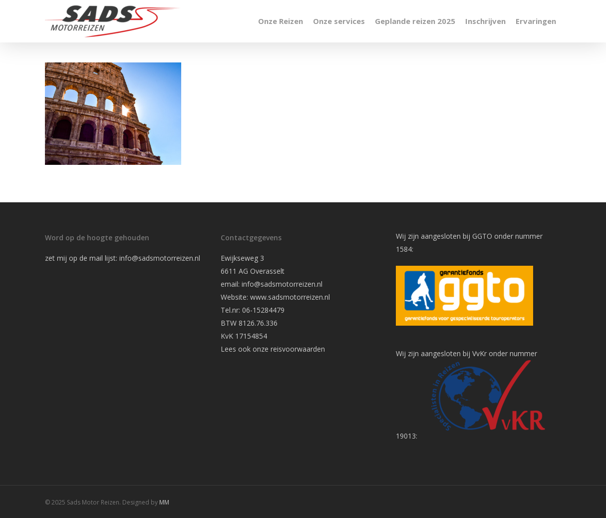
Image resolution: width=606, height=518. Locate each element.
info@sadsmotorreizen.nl (160, 258)
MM (164, 502)
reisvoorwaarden (298, 349)
